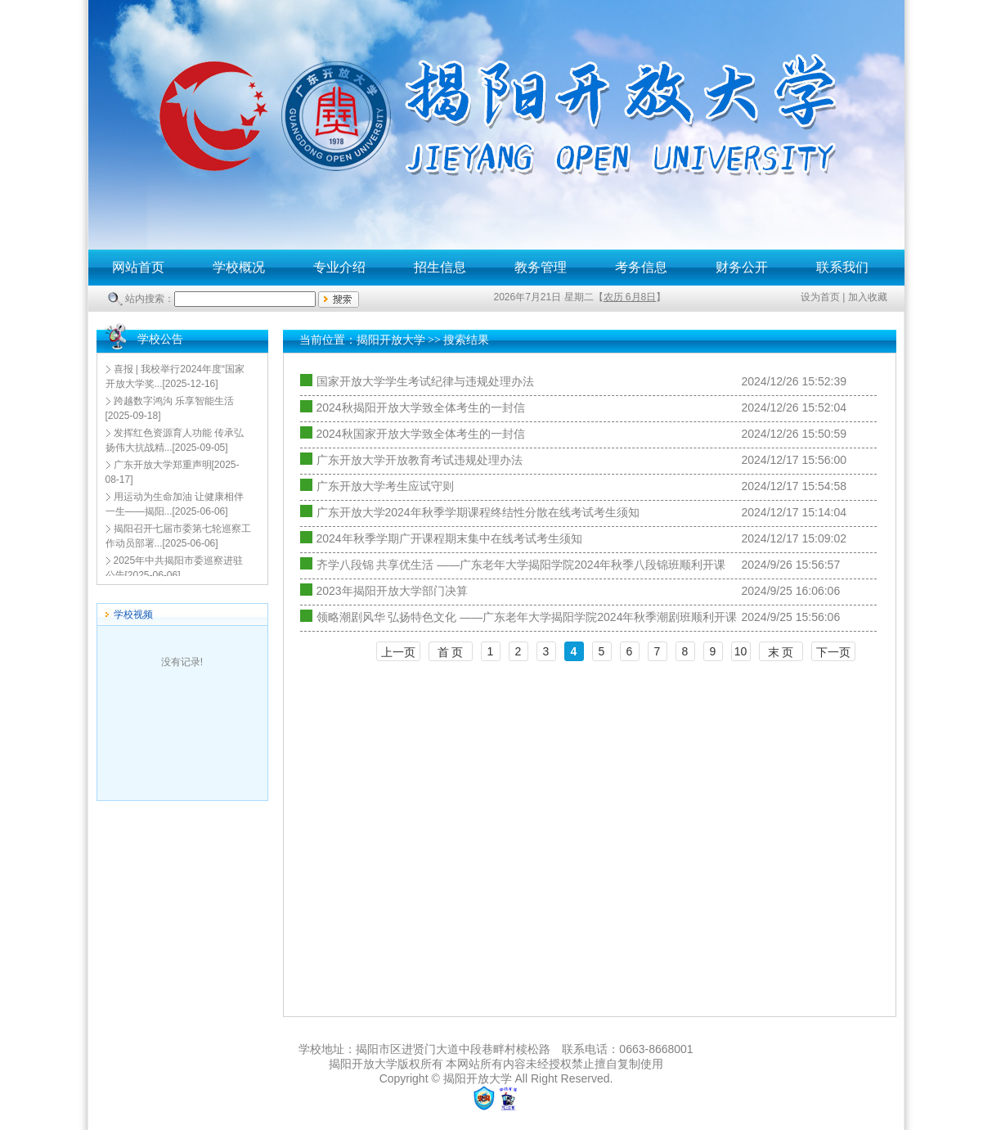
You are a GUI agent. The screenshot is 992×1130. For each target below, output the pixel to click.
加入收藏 (867, 297)
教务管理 (540, 267)
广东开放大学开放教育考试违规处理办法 (419, 459)
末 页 (781, 652)
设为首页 (820, 297)
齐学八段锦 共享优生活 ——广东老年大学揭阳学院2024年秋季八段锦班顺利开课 (521, 564)
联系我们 (842, 267)
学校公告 (160, 339)
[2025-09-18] (169, 408)
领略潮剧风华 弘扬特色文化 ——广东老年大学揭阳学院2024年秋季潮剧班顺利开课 (527, 617)
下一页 (833, 652)
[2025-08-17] (172, 472)
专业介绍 (339, 267)
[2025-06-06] (174, 504)
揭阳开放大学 (391, 340)
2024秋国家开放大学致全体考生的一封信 (420, 433)
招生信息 (440, 267)
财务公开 (742, 267)
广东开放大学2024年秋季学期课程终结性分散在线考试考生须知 (478, 512)
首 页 (451, 652)
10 (740, 651)
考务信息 (641, 267)
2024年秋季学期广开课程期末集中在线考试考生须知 (449, 538)
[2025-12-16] (175, 376)
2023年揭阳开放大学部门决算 (392, 590)
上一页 (398, 652)
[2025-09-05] (174, 440)
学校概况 (239, 267)
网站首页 (138, 267)
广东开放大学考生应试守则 (385, 486)
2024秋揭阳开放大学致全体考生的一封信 (420, 407)
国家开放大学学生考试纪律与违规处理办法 (425, 381)
